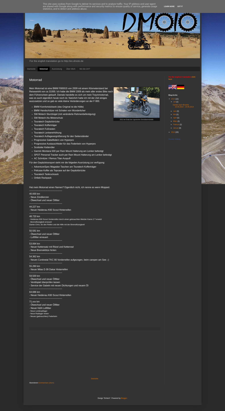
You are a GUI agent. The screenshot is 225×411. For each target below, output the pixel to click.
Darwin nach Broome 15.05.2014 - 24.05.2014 (183, 106)
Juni (175, 111)
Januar (176, 128)
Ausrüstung (57, 69)
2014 (173, 99)
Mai (174, 114)
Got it (180, 6)
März (175, 121)
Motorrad (44, 69)
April (175, 118)
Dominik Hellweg (174, 139)
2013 (173, 132)
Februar (176, 125)
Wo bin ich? (84, 69)
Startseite (31, 69)
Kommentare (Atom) (46, 383)
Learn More (169, 6)
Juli (174, 102)
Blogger (124, 398)
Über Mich (70, 69)
